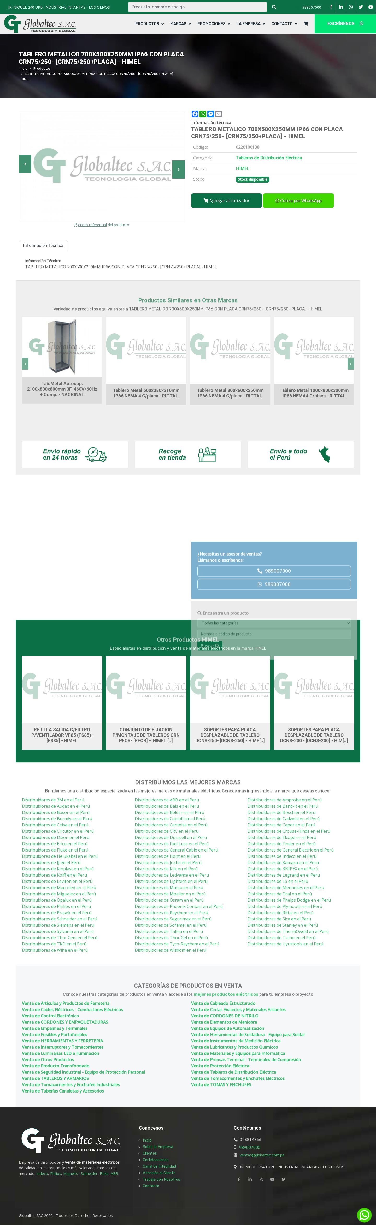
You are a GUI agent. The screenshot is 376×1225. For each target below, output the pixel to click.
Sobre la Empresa (158, 1146)
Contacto (282, 23)
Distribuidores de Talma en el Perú (169, 931)
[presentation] (25, 364)
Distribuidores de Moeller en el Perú (170, 894)
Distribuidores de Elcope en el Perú (282, 837)
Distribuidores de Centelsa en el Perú (171, 825)
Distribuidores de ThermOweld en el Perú (288, 931)
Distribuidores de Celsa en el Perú (55, 825)
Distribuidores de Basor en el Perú (56, 812)
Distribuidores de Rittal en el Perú (281, 912)
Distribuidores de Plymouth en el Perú (285, 906)
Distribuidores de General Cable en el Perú (176, 850)
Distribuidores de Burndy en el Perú (57, 819)
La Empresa (249, 23)
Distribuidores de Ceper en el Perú (281, 825)
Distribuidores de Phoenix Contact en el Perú (179, 906)
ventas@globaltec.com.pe (262, 1155)
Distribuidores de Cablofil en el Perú (170, 819)
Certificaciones (156, 1159)
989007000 (249, 1147)
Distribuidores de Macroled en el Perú (59, 887)
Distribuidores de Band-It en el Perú (283, 806)
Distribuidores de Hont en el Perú (168, 856)
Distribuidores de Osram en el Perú (169, 900)
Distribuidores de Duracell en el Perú (171, 837)
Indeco (42, 1173)
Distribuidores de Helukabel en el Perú (60, 856)
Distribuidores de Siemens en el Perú (58, 925)
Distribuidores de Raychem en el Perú (171, 912)
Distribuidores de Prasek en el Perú (56, 912)
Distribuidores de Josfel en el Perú (168, 862)
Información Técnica (43, 245)
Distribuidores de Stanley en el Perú (283, 925)
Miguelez (71, 1173)
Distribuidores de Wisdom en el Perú (170, 950)
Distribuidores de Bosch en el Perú (281, 812)
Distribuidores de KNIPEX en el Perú (283, 869)
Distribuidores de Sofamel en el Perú (171, 925)
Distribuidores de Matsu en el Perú (169, 887)
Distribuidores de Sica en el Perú (279, 919)
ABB (114, 1173)
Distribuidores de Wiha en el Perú (55, 950)
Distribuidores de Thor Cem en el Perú (59, 937)
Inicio (23, 68)
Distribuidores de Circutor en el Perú (58, 831)
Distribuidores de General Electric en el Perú (291, 850)
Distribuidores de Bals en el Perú (167, 806)
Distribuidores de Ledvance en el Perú (172, 875)
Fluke (104, 1173)
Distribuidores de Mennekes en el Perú (286, 887)
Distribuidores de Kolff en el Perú (54, 875)
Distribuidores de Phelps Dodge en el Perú (289, 900)
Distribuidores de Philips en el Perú (56, 906)
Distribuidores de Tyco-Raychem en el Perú (177, 944)
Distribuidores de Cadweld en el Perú (284, 819)
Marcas (178, 23)
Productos (147, 23)
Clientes (150, 1153)
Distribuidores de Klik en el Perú (166, 869)
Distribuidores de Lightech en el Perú (171, 881)
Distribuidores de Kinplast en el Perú (58, 869)
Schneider (89, 1173)
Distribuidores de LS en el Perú (278, 881)
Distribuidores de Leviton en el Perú (57, 881)
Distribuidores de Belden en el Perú (169, 812)
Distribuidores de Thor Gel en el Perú (171, 937)
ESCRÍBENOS (345, 23)
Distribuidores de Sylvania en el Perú (58, 931)
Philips (55, 1173)
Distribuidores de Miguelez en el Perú (59, 894)
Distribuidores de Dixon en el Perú (55, 837)
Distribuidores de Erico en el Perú (54, 844)
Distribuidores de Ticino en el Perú (281, 937)
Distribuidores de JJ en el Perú (51, 862)
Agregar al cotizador (226, 200)
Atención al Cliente (159, 1172)
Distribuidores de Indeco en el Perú (282, 856)
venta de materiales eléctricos (92, 1162)
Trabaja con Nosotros (161, 1179)
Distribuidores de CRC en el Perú (166, 831)
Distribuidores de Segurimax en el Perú (173, 919)
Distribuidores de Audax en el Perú (56, 806)
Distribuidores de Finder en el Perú (282, 844)
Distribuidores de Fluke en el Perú (55, 850)
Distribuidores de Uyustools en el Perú (285, 944)
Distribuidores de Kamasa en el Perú (283, 862)
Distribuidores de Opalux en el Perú (57, 900)
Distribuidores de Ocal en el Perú (280, 894)
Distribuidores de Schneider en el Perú (59, 919)
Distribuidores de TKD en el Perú (54, 944)
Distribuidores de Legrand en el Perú (284, 875)
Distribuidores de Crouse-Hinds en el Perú (289, 831)
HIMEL (210, 651)
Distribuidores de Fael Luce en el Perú (172, 844)
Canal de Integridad (159, 1166)
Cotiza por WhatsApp (298, 200)
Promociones (211, 23)
